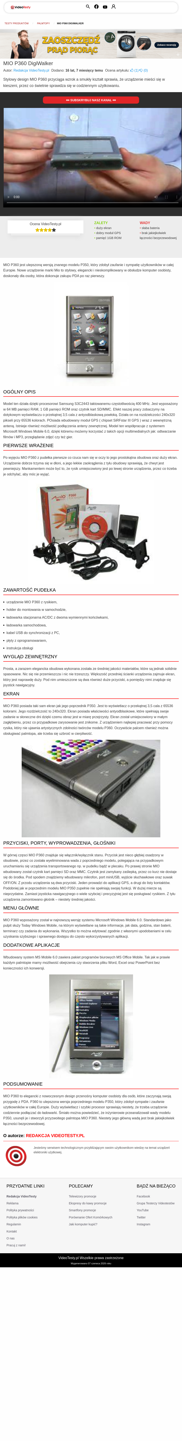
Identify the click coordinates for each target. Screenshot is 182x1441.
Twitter (141, 1217)
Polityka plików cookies (21, 1217)
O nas (10, 1238)
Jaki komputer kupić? (83, 1224)
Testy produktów (17, 23)
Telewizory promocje (82, 1196)
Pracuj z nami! (16, 1245)
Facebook (143, 1196)
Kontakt (11, 1231)
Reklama (12, 1203)
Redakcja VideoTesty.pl (31, 70)
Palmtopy (43, 23)
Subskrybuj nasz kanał (91, 100)
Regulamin (13, 1224)
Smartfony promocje (82, 1210)
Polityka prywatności (20, 1210)
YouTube (143, 1210)
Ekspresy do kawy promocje (88, 1203)
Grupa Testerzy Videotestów (156, 1203)
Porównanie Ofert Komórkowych (90, 1217)
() (135, 70)
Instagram (143, 1224)
